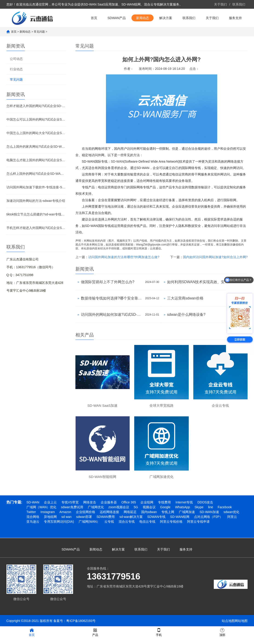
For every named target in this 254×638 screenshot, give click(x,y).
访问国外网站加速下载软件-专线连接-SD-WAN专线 (36, 187)
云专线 (109, 521)
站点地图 (228, 621)
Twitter (31, 512)
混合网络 (32, 517)
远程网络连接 (109, 512)
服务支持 (235, 18)
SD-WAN (117, 161)
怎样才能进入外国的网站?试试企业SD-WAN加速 (36, 106)
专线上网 (167, 512)
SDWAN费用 (106, 517)
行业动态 (16, 69)
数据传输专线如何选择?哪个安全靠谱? (112, 298)
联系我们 (238, 4)
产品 (95, 632)
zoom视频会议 (118, 507)
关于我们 (220, 4)
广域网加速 (187, 512)
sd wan (66, 517)
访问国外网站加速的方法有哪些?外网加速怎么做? (124, 257)
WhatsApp (182, 507)
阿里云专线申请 (198, 521)
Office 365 (128, 502)
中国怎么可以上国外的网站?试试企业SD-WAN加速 (36, 119)
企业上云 (50, 502)
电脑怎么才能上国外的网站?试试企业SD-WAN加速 (36, 160)
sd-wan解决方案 (131, 517)
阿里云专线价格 (171, 521)
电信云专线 (147, 521)
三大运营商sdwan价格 (185, 298)
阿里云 (232, 517)
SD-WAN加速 (209, 512)
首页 (94, 18)
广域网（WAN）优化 (41, 507)
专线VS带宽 (70, 502)
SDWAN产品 (117, 18)
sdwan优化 (231, 512)
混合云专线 (127, 521)
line (210, 507)
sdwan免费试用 (72, 507)
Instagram (47, 512)
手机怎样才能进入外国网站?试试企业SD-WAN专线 (36, 228)
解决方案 (165, 18)
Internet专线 (184, 502)
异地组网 (50, 517)
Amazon (65, 512)
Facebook (225, 507)
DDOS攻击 (205, 502)
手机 (159, 632)
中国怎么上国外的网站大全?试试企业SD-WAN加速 (36, 133)
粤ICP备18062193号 (81, 621)
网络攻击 (89, 502)
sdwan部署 (84, 517)
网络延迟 (130, 512)
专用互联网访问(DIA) (59, 521)
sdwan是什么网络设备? (186, 314)
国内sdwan (149, 512)
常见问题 (39, 31)
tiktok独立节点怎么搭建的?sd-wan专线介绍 (36, 214)
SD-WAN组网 (179, 517)
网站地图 (241, 621)
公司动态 (16, 59)
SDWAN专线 (156, 517)
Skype (198, 507)
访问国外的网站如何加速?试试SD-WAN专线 (112, 314)
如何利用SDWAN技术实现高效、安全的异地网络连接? (198, 282)
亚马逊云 (32, 521)
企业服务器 (109, 502)
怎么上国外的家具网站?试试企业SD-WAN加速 (36, 146)
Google (165, 507)
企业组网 (146, 502)
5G (136, 507)
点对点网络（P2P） (208, 517)
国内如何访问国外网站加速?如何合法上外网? (215, 257)
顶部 (222, 632)
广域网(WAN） (89, 521)
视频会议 (149, 507)
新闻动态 (142, 18)
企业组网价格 (85, 512)
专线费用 (164, 502)
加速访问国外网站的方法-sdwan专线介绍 (35, 201)
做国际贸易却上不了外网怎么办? (107, 282)
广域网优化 (96, 507)
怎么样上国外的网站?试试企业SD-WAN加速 (36, 173)
